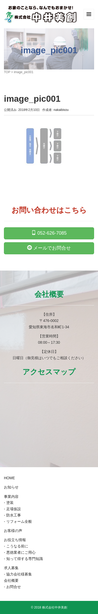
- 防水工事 (12, 515)
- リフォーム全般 (18, 521)
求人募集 (11, 568)
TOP (7, 72)
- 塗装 (9, 502)
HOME (9, 478)
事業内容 (11, 496)
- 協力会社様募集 (18, 574)
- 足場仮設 (12, 509)
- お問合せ (12, 587)
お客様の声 (13, 531)
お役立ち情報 (15, 540)
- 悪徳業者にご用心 (20, 552)
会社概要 (11, 580)
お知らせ (11, 487)
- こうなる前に (16, 546)
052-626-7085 (49, 233)
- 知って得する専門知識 (23, 559)
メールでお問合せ (49, 248)
